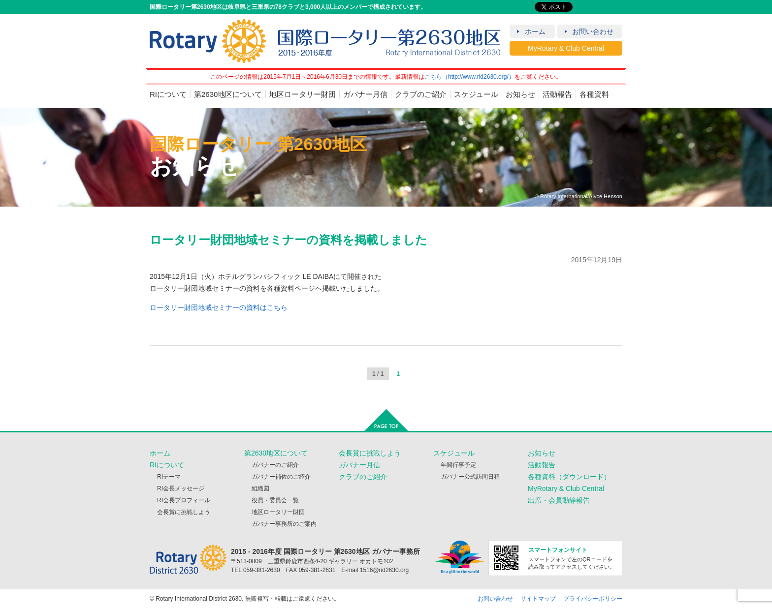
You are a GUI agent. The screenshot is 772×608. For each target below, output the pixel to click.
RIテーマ (169, 476)
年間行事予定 (458, 464)
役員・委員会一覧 (275, 500)
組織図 (260, 488)
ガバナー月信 (365, 94)
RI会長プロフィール (183, 500)
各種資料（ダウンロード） (569, 477)
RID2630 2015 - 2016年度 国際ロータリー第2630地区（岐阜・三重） (325, 41)
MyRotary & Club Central (566, 48)
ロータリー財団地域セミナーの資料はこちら (219, 307)
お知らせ (520, 94)
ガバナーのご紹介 (275, 464)
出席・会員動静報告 (559, 500)
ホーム (535, 31)
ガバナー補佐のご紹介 (281, 476)
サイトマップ (538, 598)
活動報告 (557, 94)
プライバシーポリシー (592, 598)
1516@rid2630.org (384, 570)
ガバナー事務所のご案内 (284, 523)
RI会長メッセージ (180, 488)
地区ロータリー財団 (302, 94)
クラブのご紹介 (421, 94)
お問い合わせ (592, 31)
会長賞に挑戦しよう (183, 512)
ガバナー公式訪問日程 (470, 476)
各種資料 (594, 94)
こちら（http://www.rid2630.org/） (469, 76)
